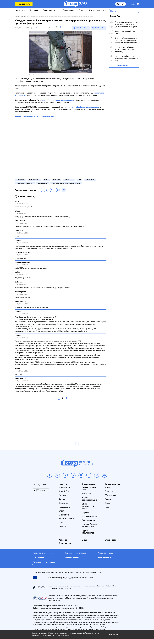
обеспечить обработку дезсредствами (82, 107)
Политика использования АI (43, 563)
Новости (19, 10)
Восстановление (89, 516)
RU (137, 4)
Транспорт (109, 491)
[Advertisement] (60, 417)
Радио (107, 507)
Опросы (85, 512)
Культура (63, 499)
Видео (107, 503)
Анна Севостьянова (39, 28)
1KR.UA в (82, 28)
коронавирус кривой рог (25, 183)
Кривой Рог (20, 179)
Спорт (61, 511)
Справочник (68, 10)
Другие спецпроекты (88, 531)
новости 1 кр (69, 179)
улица (46, 179)
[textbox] (122, 11)
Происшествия (65, 507)
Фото (61, 522)
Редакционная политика (75, 553)
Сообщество (65, 543)
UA (132, 4)
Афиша (108, 487)
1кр (79, 179)
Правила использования (43, 553)
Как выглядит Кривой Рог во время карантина (34, 116)
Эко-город (86, 493)
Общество (63, 503)
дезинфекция (42, 183)
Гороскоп (109, 499)
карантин (56, 179)
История (34, 10)
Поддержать (24, 4)
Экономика (64, 515)
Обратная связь (104, 557)
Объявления (110, 495)
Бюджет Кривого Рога (89, 488)
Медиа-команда (72, 557)
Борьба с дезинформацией (90, 498)
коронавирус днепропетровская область (66, 183)
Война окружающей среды (88, 506)
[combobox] (122, 11)
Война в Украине (66, 519)
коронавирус (90, 179)
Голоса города (88, 520)
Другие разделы (96, 10)
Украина (62, 495)
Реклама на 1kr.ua (105, 553)
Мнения (62, 526)
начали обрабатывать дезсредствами (57, 100)
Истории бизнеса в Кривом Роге (89, 525)
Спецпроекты (49, 10)
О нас (81, 10)
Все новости (122, 65)
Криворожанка (34, 179)
